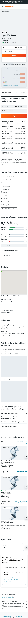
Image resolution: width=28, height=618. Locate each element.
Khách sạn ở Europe (20, 615)
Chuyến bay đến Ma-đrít (9, 577)
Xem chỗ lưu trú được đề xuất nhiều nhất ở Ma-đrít (21, 502)
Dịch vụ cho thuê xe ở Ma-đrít (11, 579)
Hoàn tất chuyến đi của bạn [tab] (10, 567)
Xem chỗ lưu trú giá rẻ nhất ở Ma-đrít (22, 472)
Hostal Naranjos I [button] (5, 492)
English (15, 2)
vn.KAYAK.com (5, 615)
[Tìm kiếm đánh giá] (15, 246)
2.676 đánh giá (12, 42)
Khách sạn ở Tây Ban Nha (8, 616)
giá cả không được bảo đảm (7, 597)
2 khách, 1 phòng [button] (7, 51)
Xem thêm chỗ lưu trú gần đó (21, 442)
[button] (26, 2)
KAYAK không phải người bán (14, 601)
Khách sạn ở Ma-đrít (8, 582)
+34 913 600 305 (6, 40)
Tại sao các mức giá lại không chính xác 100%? (14, 607)
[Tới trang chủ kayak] (9, 6)
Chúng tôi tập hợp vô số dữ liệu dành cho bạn (14, 604)
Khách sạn (12, 615)
